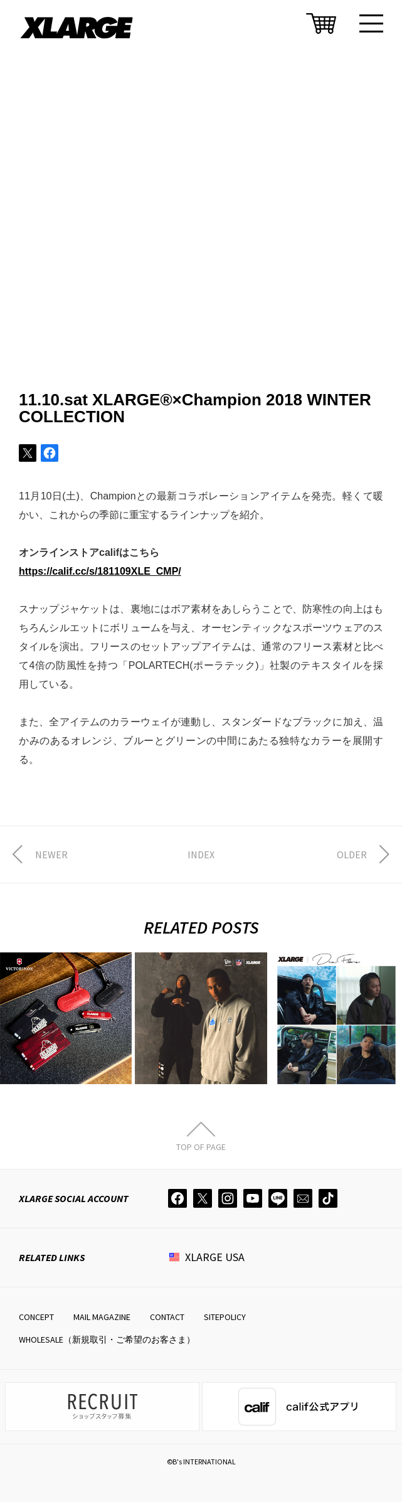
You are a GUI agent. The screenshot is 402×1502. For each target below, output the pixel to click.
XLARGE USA (215, 1257)
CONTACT (167, 1317)
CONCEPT (36, 1317)
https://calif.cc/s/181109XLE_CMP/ (100, 571)
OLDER (352, 854)
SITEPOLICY (225, 1317)
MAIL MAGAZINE (101, 1317)
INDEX (201, 854)
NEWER (51, 854)
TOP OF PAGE (201, 1146)
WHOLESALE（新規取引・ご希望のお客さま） (107, 1339)
